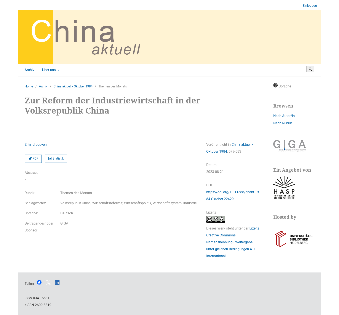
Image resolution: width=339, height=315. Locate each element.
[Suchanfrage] (284, 69)
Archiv (28, 69)
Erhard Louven (36, 144)
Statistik (56, 158)
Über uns (48, 69)
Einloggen (308, 5)
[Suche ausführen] (310, 69)
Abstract (31, 173)
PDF (33, 158)
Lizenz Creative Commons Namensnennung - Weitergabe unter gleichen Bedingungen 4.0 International (232, 242)
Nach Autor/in (284, 116)
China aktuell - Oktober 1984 (73, 86)
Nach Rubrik (282, 123)
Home (29, 86)
